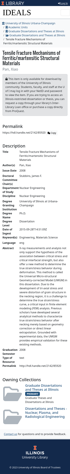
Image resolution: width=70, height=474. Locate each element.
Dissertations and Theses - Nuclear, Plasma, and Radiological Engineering (46, 412)
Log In (63, 3)
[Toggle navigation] (65, 12)
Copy (52, 132)
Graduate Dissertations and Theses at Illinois (35, 31)
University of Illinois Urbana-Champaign (28, 23)
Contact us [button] (10, 434)
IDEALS (17, 12)
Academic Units (17, 27)
